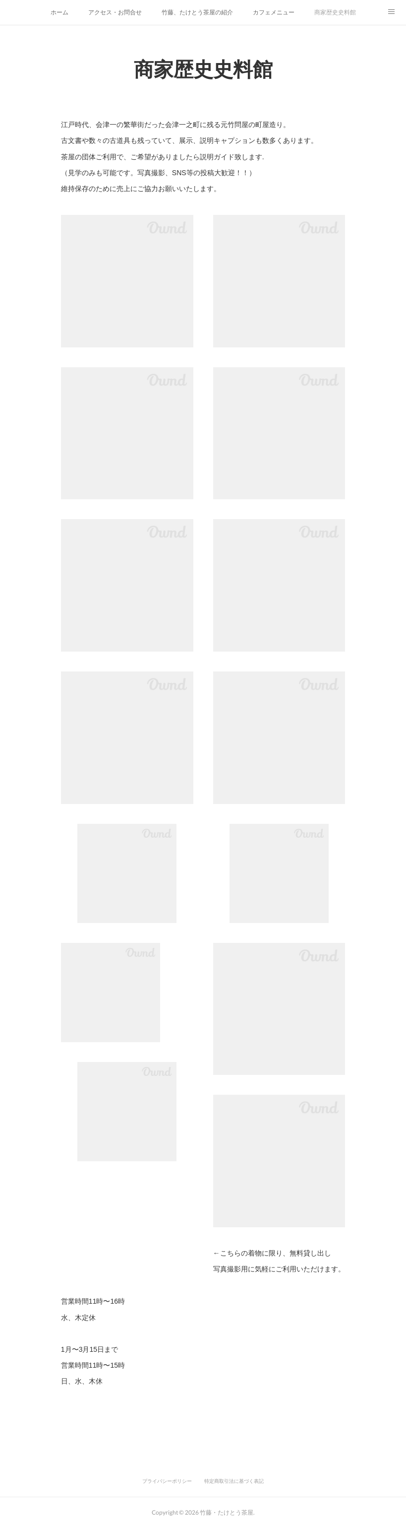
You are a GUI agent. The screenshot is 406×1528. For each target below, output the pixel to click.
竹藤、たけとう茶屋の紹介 (197, 12)
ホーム (59, 12)
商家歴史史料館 (335, 12)
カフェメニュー (273, 12)
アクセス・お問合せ (115, 12)
